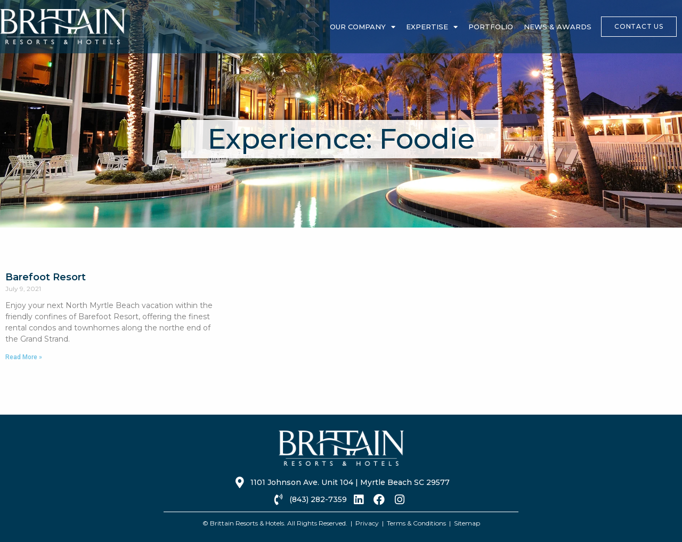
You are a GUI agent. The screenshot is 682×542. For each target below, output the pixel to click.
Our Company (362, 27)
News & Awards (557, 26)
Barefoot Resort (45, 277)
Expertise (432, 27)
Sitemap (467, 523)
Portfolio (490, 26)
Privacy (367, 523)
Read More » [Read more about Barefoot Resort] (23, 357)
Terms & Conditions (416, 523)
